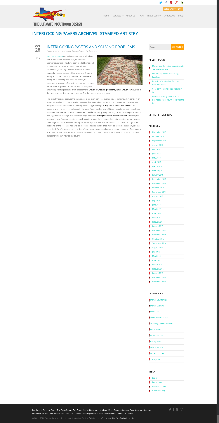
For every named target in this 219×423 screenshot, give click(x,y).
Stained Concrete (156, 347)
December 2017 (159, 179)
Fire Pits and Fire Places (159, 317)
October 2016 (158, 239)
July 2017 (156, 200)
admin (57, 51)
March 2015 (157, 264)
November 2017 (159, 183)
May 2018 (156, 158)
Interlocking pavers (55, 56)
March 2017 (157, 217)
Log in (154, 378)
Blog (180, 15)
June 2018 (156, 153)
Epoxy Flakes (154, 311)
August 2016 (157, 247)
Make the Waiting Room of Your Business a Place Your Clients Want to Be (168, 99)
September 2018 (159, 140)
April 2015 (156, 260)
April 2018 (156, 162)
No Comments (91, 51)
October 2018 (158, 136)
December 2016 (159, 230)
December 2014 (159, 277)
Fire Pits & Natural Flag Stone (69, 409)
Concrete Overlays (156, 305)
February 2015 (158, 269)
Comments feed (159, 386)
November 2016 (159, 234)
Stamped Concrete (156, 353)
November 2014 (159, 281)
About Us (130, 15)
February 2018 (158, 170)
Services (118, 15)
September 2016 (159, 243)
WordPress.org (158, 390)
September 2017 (159, 192)
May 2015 (156, 256)
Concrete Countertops (158, 300)
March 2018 (157, 166)
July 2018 (156, 149)
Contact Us (169, 15)
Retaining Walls (155, 341)
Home (106, 15)
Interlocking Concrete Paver (44, 409)
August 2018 (157, 145)
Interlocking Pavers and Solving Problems (91, 47)
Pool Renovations (156, 335)
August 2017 (157, 196)
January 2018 (157, 175)
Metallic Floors (155, 329)
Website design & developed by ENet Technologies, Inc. (112, 418)
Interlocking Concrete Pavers (73, 51)
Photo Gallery (154, 15)
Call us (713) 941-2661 (172, 9)
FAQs (141, 15)
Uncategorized (155, 359)
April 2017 (156, 213)
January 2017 (157, 226)
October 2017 (158, 187)
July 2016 (156, 251)
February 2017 (158, 222)
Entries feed (157, 382)
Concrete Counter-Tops (124, 409)
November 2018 (159, 132)
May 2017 (156, 209)
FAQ (101, 412)
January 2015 (157, 273)
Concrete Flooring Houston (86, 412)
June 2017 (156, 204)
